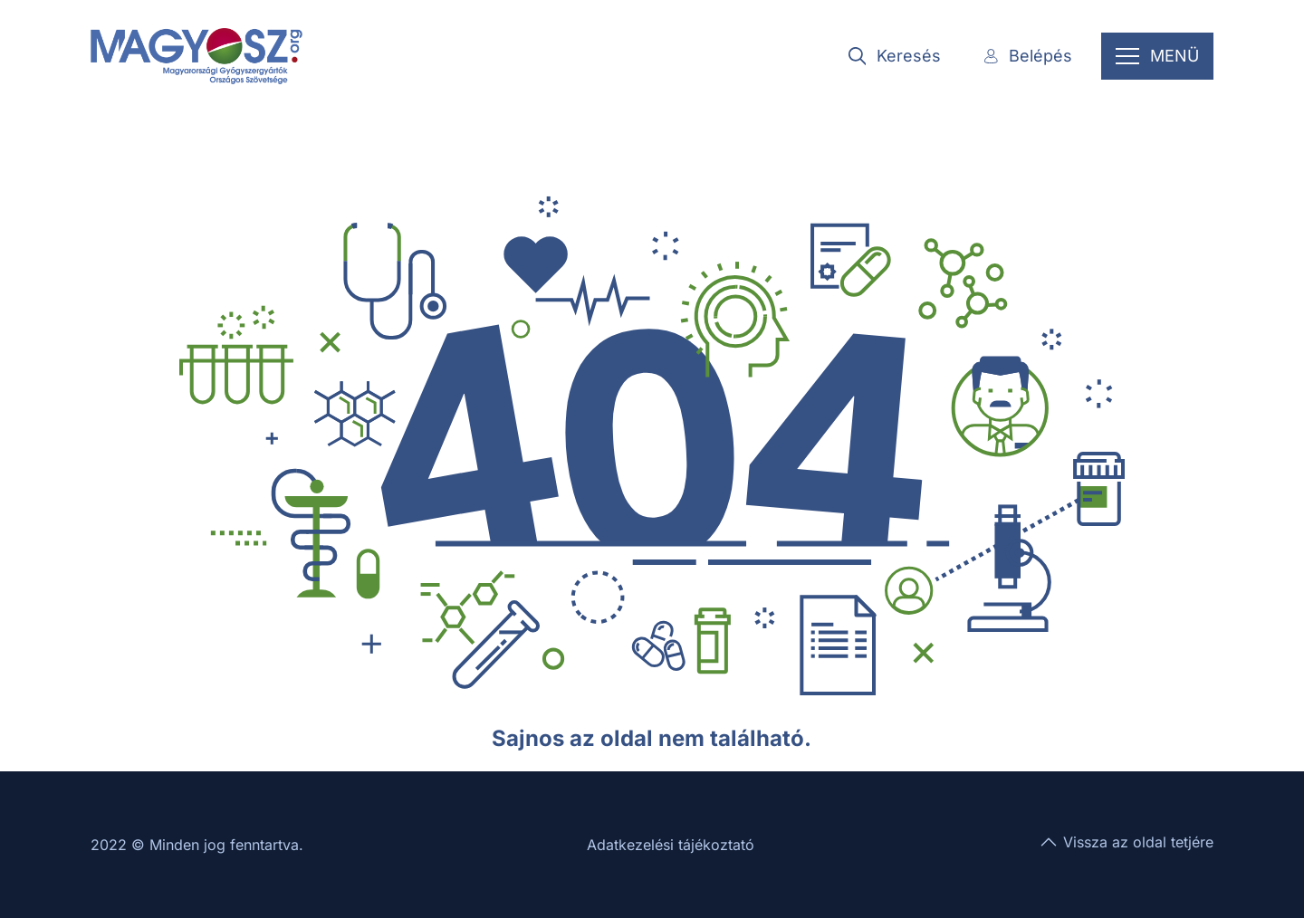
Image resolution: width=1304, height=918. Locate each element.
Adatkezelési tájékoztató (670, 845)
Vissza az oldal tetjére (1125, 842)
